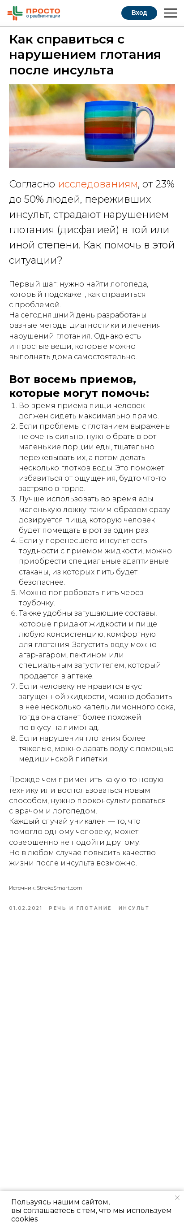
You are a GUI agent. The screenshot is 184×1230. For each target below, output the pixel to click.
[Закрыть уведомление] (177, 1197)
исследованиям (98, 184)
